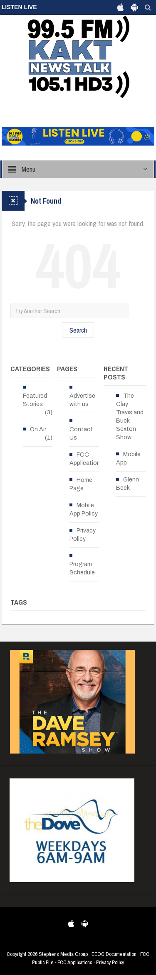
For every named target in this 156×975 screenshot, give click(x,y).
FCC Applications (86, 459)
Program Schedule (82, 568)
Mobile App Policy (83, 509)
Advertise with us (82, 400)
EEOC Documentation (114, 954)
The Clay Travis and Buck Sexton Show (130, 416)
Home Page (80, 484)
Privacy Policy (82, 535)
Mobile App (128, 458)
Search (78, 330)
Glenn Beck (127, 484)
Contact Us (81, 433)
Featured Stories (35, 400)
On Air (38, 429)
